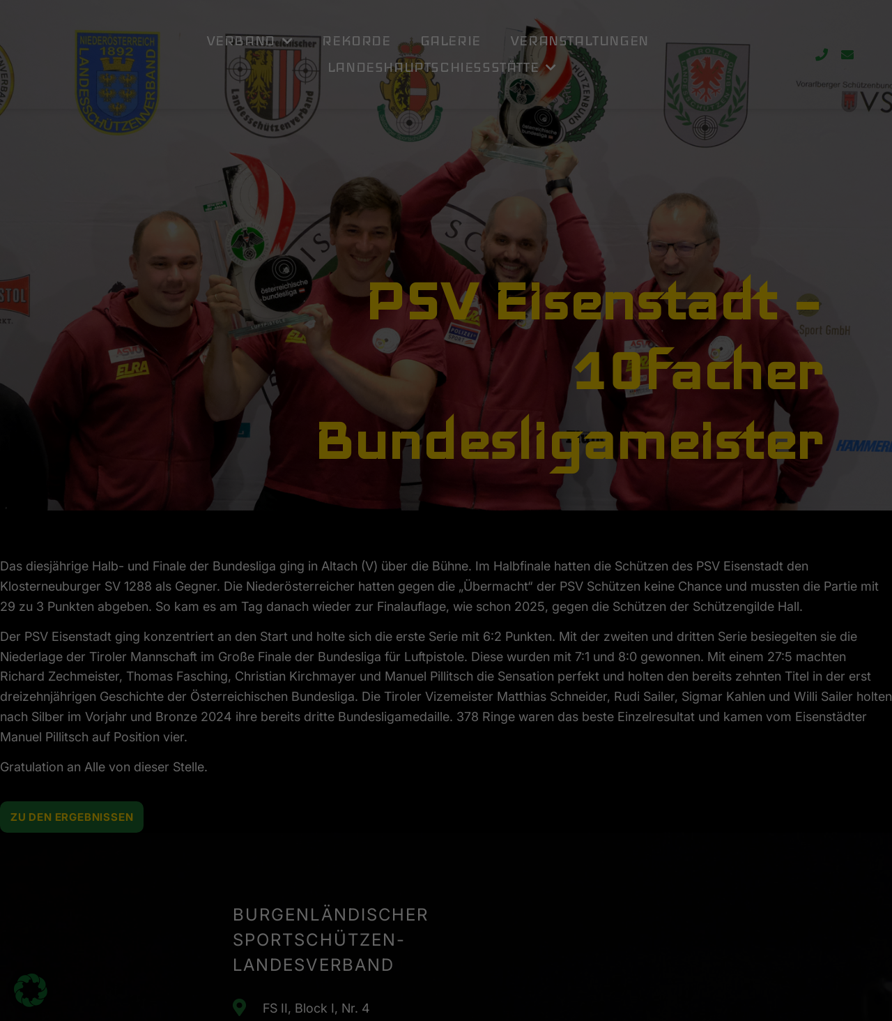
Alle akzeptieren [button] (312, 284)
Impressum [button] (513, 358)
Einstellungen (286, 238)
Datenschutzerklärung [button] (452, 358)
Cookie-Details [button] (385, 358)
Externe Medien (507, 122)
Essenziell (494, 50)
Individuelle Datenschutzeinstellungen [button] (446, 326)
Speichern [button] (579, 284)
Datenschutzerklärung (239, 224)
